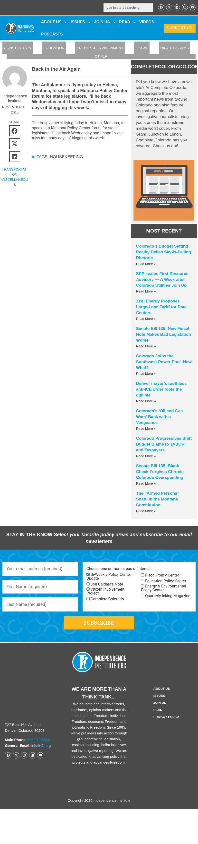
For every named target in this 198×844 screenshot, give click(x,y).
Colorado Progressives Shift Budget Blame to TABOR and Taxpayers (164, 444)
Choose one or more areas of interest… (119, 569)
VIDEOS (146, 22)
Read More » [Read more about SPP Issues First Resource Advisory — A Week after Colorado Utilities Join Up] (146, 291)
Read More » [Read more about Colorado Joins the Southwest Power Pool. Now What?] (146, 374)
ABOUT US (54, 22)
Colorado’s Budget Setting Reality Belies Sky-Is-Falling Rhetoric (163, 252)
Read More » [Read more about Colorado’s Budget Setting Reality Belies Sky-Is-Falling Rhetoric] (146, 264)
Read (157, 712)
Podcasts (52, 34)
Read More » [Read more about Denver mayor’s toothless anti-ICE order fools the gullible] (146, 401)
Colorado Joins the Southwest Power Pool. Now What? (164, 362)
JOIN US (105, 22)
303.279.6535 (39, 742)
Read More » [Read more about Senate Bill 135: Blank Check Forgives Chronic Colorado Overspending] (146, 484)
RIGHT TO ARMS (174, 48)
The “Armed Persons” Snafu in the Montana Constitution (157, 499)
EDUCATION (54, 48)
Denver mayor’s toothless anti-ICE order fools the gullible (161, 389)
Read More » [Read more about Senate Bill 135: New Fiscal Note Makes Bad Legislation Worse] (146, 346)
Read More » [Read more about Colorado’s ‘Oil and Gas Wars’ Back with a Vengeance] (146, 429)
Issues (81, 22)
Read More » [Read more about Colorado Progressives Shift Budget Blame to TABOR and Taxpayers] (146, 456)
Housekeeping (66, 157)
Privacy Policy (166, 719)
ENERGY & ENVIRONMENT (99, 48)
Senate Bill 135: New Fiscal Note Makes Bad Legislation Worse (163, 335)
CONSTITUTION (17, 48)
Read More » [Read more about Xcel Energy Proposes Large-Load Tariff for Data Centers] (146, 319)
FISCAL (141, 48)
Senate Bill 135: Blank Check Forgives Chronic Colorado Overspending (160, 472)
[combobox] (127, 7)
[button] (14, 131)
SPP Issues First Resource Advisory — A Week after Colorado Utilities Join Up (162, 280)
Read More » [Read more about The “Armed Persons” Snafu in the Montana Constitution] (146, 511)
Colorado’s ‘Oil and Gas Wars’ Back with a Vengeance (159, 417)
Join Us (159, 705)
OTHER (101, 56)
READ (127, 22)
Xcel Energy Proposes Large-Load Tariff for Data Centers (161, 307)
